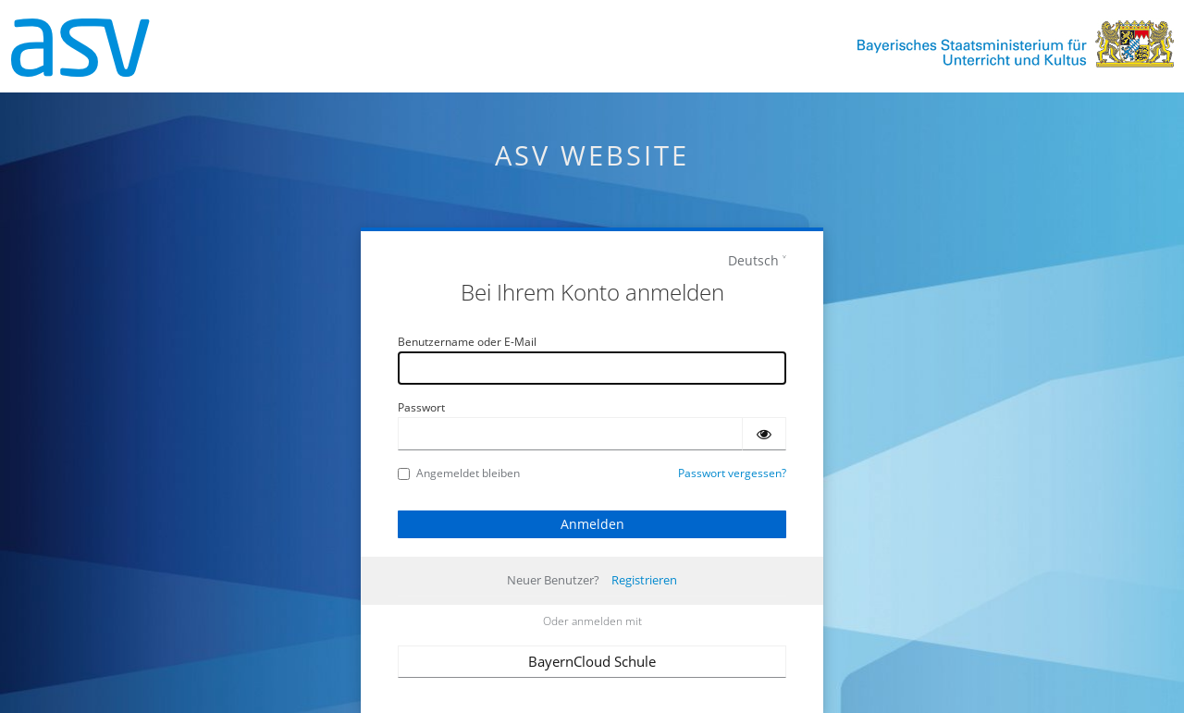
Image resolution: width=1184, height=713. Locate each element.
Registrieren (644, 580)
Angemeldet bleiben (459, 473)
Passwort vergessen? (732, 473)
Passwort (421, 407)
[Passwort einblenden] (764, 433)
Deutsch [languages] (753, 260)
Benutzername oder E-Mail (467, 342)
